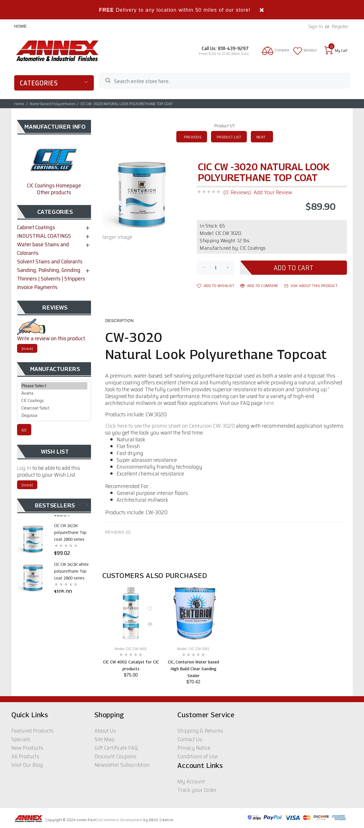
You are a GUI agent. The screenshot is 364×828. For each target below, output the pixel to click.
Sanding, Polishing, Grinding (48, 269)
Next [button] (86, 504)
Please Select (54, 386)
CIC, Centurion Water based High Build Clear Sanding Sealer (193, 668)
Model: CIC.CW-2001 (193, 649)
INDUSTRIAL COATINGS (44, 235)
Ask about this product (311, 285)
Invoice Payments (37, 287)
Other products (54, 192)
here (269, 402)
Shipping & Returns (200, 730)
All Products (25, 756)
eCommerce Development (120, 820)
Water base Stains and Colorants (43, 248)
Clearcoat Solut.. (54, 408)
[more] (27, 349)
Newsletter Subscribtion (122, 765)
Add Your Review (273, 192)
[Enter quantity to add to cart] (215, 268)
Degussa (54, 415)
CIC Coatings (54, 400)
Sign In (315, 26)
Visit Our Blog (27, 765)
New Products (27, 747)
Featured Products (32, 730)
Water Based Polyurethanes (53, 104)
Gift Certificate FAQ (116, 747)
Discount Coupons (115, 756)
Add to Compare (259, 285)
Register (340, 26)
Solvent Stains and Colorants (49, 261)
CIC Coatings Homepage (54, 185)
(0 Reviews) (237, 192)
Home (20, 26)
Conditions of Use (197, 756)
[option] (131, 631)
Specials (20, 739)
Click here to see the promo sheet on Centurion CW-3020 (170, 425)
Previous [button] (79, 504)
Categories (39, 83)
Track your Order (197, 790)
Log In (24, 467)
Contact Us (189, 739)
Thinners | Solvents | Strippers (51, 278)
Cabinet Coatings (36, 227)
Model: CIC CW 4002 (131, 649)
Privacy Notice (193, 747)
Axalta (54, 393)
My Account (191, 781)
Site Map (104, 739)
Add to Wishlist (215, 285)
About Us (105, 730)
